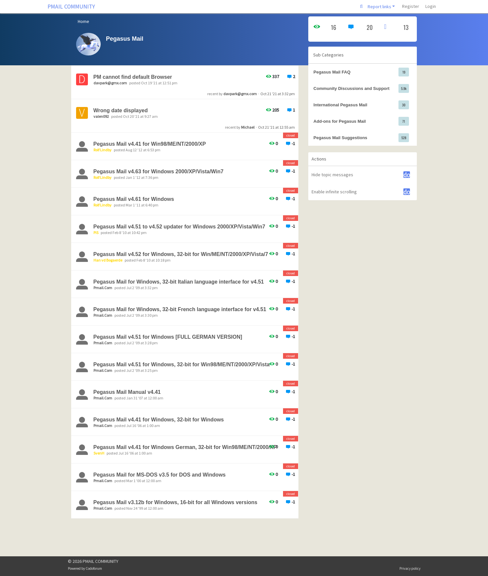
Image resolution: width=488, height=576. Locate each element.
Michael (247, 127)
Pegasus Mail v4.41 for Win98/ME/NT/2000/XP (149, 144)
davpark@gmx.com (240, 93)
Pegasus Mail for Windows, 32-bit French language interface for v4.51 (179, 309)
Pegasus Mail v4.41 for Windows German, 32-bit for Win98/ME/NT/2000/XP (185, 447)
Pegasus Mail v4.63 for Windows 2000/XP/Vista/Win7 (158, 171)
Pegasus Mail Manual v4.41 (127, 392)
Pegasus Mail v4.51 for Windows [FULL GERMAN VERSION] (167, 337)
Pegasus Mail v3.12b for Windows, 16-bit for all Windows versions (175, 502)
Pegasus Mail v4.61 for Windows (133, 199)
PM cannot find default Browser (132, 77)
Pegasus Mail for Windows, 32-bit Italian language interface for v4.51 (178, 282)
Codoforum (94, 568)
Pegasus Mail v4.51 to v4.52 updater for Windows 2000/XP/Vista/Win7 (179, 226)
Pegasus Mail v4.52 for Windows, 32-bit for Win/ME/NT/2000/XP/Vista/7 (180, 254)
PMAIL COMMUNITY (71, 6)
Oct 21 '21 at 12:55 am (276, 127)
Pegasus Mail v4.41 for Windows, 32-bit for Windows (158, 419)
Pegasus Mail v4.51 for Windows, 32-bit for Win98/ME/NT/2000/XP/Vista (181, 364)
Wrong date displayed (120, 110)
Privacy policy (409, 568)
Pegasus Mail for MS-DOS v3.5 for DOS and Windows (159, 475)
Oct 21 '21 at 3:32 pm (277, 93)
